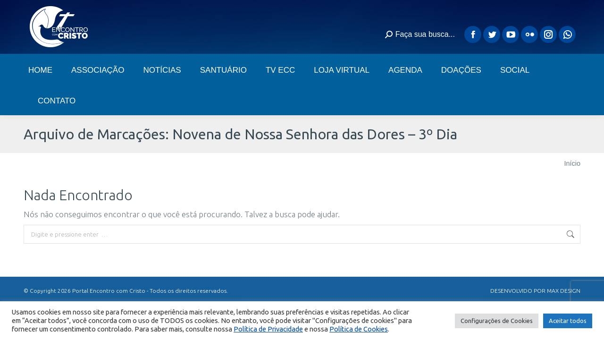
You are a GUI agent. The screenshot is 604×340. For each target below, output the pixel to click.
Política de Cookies (358, 329)
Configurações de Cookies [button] (497, 320)
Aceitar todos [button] (568, 320)
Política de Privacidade (268, 329)
